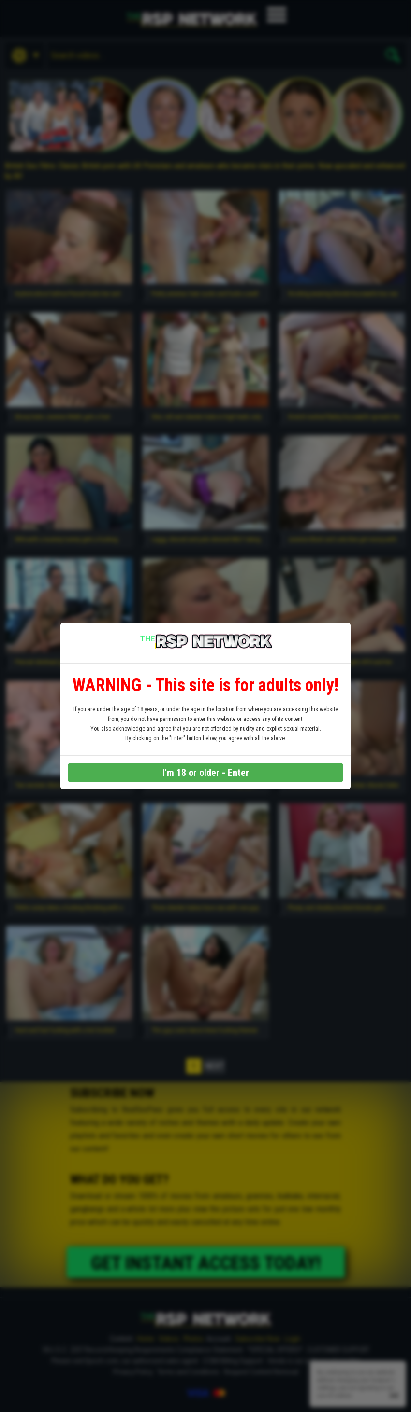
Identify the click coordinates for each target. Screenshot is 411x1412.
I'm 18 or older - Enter (205, 772)
